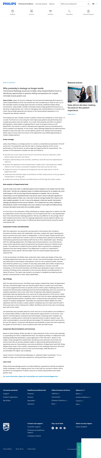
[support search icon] (88, 4)
